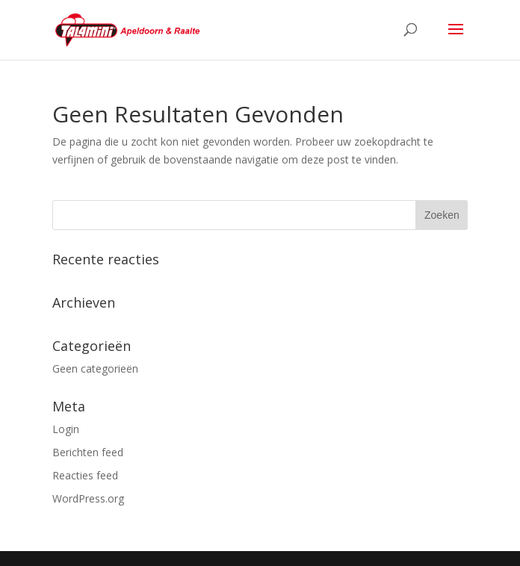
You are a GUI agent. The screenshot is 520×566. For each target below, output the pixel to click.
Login (65, 429)
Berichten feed (87, 452)
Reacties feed (85, 475)
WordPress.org (88, 498)
